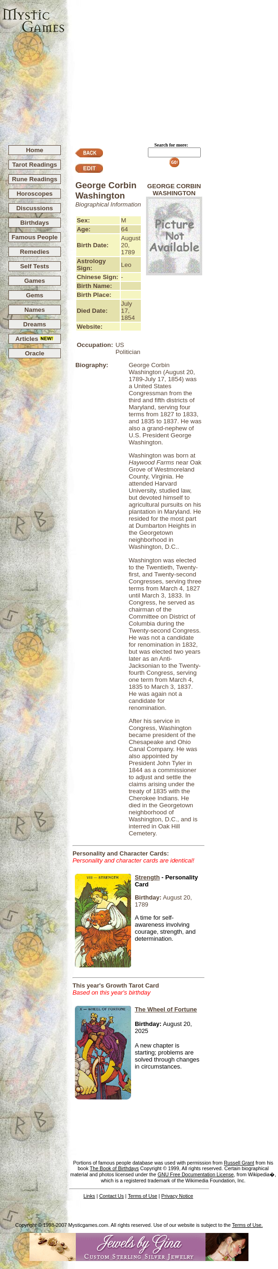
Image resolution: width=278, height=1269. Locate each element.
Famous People (35, 237)
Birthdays (34, 222)
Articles (34, 338)
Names (34, 309)
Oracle (34, 353)
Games (34, 280)
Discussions (34, 208)
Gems (34, 295)
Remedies (34, 251)
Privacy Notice (177, 1196)
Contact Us (111, 1196)
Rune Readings (34, 179)
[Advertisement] (171, 68)
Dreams (34, 324)
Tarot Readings (34, 164)
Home (34, 150)
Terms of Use (142, 1196)
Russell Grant (239, 1163)
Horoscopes (34, 193)
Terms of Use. (247, 1225)
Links (89, 1196)
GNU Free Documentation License (196, 1174)
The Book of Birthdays (114, 1168)
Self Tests (34, 266)
